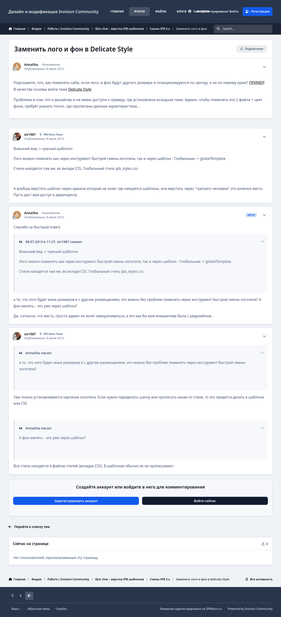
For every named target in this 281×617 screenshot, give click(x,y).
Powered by (250, 609)
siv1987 (30, 134)
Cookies (61, 609)
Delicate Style (79, 89)
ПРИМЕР (256, 82)
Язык (16, 609)
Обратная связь (38, 609)
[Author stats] (264, 67)
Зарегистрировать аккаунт (76, 501)
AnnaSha (31, 65)
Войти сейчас (205, 501)
